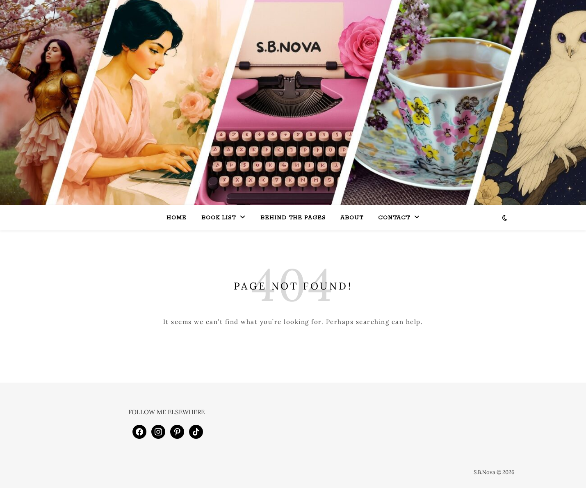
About (351, 217)
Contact (394, 217)
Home (176, 217)
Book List (218, 217)
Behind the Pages (293, 217)
